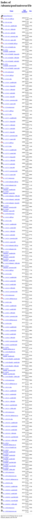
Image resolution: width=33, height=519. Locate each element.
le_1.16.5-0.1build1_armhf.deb (9, 458)
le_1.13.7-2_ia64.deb (9, 164)
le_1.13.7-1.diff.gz (8, 111)
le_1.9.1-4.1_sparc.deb (9, 40)
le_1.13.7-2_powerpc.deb (10, 171)
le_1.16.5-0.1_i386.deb (9, 433)
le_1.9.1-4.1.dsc (7, 22)
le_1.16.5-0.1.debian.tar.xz (10, 415)
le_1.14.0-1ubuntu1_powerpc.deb (9, 206)
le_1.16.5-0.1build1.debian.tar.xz (9, 443)
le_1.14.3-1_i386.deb (9, 231)
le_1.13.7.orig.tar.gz (8, 178)
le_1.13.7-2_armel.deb (9, 153)
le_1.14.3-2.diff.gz (8, 270)
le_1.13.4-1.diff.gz (8, 75)
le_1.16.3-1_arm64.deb (9, 394)
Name (11, 11)
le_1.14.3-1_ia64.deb (9, 235)
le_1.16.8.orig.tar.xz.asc (10, 511)
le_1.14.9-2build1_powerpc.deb (9, 369)
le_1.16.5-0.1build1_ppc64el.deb (9, 461)
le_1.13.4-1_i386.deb (9, 89)
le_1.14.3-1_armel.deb (9, 228)
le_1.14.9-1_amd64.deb (9, 305)
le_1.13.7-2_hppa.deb (9, 157)
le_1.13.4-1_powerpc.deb (10, 100)
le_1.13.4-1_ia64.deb (9, 93)
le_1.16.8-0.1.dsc (8, 483)
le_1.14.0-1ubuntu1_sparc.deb (8, 210)
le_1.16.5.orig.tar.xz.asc (10, 476)
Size (30, 11)
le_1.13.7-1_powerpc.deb (10, 135)
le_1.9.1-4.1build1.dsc (9, 47)
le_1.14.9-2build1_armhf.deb (11, 362)
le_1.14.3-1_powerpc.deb (10, 238)
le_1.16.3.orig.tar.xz (8, 412)
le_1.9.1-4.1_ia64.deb (9, 33)
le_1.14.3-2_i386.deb (9, 288)
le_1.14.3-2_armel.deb (9, 281)
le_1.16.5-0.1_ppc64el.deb (10, 437)
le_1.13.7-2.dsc (7, 146)
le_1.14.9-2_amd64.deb (9, 327)
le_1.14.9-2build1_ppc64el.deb (9, 373)
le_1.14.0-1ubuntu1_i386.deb (11, 196)
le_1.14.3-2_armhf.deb (9, 284)
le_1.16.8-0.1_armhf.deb (10, 493)
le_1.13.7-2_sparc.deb (9, 174)
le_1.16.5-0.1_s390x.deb (10, 440)
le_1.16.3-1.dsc (7, 387)
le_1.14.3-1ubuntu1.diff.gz (10, 245)
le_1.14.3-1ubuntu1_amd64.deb (9, 252)
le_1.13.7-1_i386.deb (9, 125)
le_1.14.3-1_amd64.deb (9, 224)
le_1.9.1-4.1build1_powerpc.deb (9, 64)
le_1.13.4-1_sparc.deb (9, 104)
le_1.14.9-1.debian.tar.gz (10, 298)
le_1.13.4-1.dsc (7, 79)
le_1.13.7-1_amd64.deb (9, 118)
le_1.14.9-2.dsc (7, 323)
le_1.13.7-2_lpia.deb (9, 167)
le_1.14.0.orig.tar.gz (8, 213)
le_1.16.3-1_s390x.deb (9, 408)
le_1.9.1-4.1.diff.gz (8, 18)
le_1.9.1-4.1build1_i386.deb (11, 57)
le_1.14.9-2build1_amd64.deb (8, 355)
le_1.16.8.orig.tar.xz (8, 507)
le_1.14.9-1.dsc (7, 302)
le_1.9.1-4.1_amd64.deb (10, 26)
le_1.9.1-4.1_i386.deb (9, 29)
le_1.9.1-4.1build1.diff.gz (10, 43)
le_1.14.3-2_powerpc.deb (10, 291)
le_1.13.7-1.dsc (7, 114)
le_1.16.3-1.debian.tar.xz (10, 383)
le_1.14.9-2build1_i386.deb (11, 366)
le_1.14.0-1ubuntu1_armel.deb (9, 192)
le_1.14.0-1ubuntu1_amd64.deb (9, 188)
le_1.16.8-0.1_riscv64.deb (10, 500)
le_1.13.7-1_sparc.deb (9, 139)
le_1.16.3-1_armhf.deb (9, 398)
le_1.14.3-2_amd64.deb (9, 277)
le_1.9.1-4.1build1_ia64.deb (11, 61)
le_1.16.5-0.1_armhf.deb (10, 430)
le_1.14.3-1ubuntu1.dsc (9, 249)
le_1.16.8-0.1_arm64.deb (10, 490)
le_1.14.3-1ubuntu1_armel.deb (9, 256)
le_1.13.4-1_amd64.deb (9, 82)
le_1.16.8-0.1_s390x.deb (10, 504)
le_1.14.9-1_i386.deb (9, 313)
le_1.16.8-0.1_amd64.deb (10, 486)
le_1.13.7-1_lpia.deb (9, 132)
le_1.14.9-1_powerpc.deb (10, 316)
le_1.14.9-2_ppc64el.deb (10, 344)
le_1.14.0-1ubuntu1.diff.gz (10, 181)
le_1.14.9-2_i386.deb (9, 337)
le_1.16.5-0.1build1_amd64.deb (9, 451)
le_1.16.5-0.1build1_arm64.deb (9, 454)
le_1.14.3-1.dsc (7, 220)
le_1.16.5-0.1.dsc (8, 419)
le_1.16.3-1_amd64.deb (9, 391)
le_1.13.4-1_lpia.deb (9, 96)
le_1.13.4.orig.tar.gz (8, 107)
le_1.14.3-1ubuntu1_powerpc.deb (9, 266)
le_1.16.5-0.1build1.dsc (9, 447)
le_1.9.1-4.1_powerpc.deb (10, 36)
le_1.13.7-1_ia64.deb (9, 128)
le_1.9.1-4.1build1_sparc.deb (11, 68)
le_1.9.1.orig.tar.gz (8, 72)
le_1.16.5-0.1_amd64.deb (10, 422)
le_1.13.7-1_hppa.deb (9, 121)
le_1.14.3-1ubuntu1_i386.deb (11, 263)
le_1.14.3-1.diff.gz (8, 217)
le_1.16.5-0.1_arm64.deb (10, 426)
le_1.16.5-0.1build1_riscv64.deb (9, 465)
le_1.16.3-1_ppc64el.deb (10, 405)
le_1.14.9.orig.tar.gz (8, 380)
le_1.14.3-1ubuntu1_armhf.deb (9, 259)
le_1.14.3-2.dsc (7, 274)
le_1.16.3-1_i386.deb (9, 401)
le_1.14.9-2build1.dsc (9, 352)
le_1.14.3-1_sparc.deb (9, 242)
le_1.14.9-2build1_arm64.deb (11, 359)
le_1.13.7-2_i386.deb (9, 160)
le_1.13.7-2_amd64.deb (9, 150)
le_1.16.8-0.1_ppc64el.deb (10, 497)
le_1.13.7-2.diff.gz (8, 143)
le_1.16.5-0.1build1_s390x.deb (9, 468)
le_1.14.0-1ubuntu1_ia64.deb (11, 199)
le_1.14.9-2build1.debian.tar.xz (9, 348)
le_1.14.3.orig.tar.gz (8, 295)
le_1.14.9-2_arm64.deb (9, 330)
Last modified (24, 10)
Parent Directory (7, 16)
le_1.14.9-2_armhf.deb (9, 334)
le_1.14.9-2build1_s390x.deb (11, 376)
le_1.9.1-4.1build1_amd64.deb (9, 50)
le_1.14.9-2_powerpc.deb (10, 341)
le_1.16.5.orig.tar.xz (8, 472)
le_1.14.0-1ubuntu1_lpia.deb (11, 203)
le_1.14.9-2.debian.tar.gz (10, 320)
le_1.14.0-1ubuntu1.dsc (9, 185)
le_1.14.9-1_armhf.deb (9, 309)
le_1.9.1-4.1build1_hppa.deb (11, 54)
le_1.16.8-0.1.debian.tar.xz (10, 479)
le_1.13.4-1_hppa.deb (9, 86)
